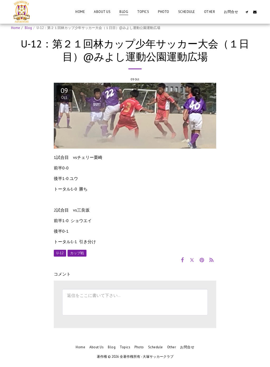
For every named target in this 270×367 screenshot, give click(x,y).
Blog (28, 28)
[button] (246, 12)
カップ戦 (77, 253)
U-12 (60, 253)
